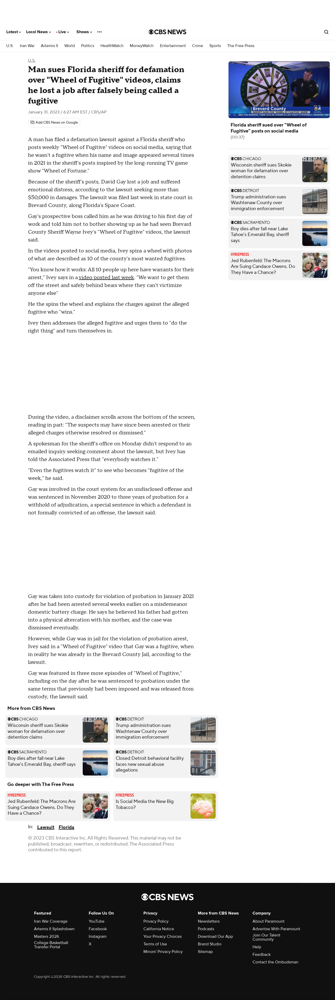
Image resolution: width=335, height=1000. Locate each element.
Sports (215, 45)
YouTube (96, 921)
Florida (66, 827)
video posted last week (106, 277)
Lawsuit (45, 827)
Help (257, 947)
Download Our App (215, 936)
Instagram (98, 936)
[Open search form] (326, 32)
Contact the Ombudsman (275, 962)
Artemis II (49, 45)
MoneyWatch (142, 45)
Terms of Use (155, 944)
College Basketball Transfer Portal (51, 945)
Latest (13, 32)
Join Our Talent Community (266, 937)
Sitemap (205, 952)
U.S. (10, 45)
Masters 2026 (46, 936)
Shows (84, 32)
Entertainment (173, 45)
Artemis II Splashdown (54, 929)
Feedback (262, 954)
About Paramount (268, 921)
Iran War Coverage (51, 921)
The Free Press (240, 45)
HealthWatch (112, 45)
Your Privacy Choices (162, 936)
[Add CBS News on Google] (54, 122)
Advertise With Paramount (276, 929)
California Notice (158, 929)
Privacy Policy (156, 921)
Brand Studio (209, 944)
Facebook (98, 929)
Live (63, 32)
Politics (87, 45)
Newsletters (209, 921)
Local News (38, 32)
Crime (197, 45)
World (69, 45)
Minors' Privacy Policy (163, 952)
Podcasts (206, 929)
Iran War (27, 45)
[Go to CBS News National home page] (167, 32)
